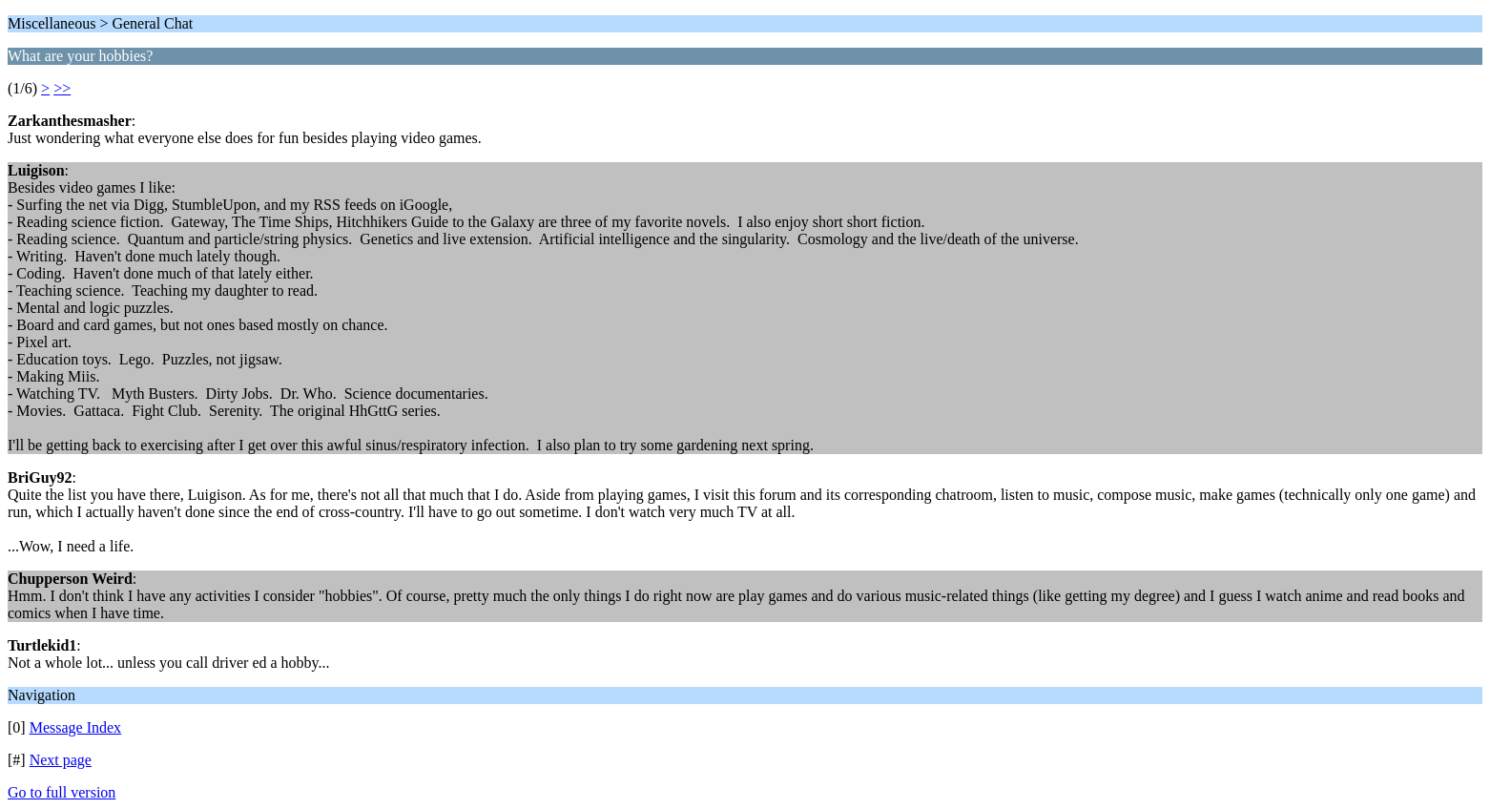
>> (62, 88)
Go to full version (61, 792)
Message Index (75, 727)
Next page (61, 760)
